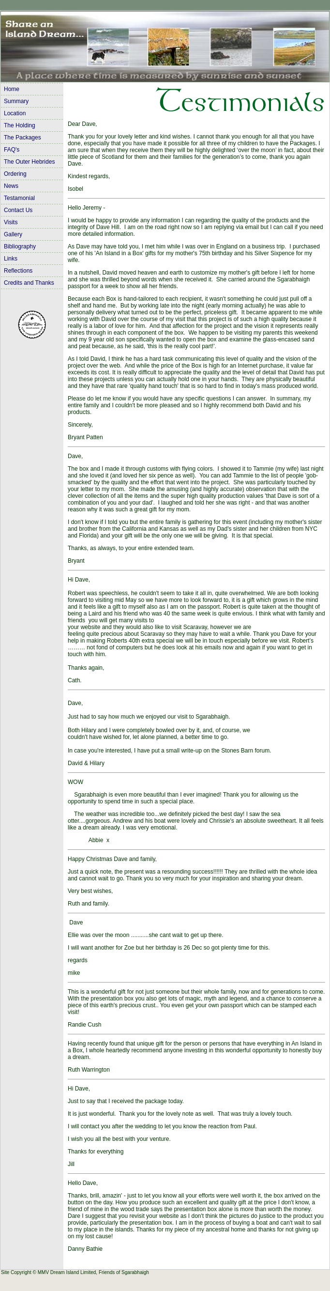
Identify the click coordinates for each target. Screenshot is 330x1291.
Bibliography (20, 246)
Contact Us (18, 210)
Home (11, 89)
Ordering (15, 173)
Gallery (13, 234)
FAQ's (11, 149)
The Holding (19, 125)
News (11, 186)
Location (15, 113)
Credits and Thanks (29, 282)
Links (10, 258)
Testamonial (19, 198)
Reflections (18, 270)
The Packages (22, 137)
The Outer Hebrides (29, 161)
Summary (16, 101)
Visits (10, 222)
